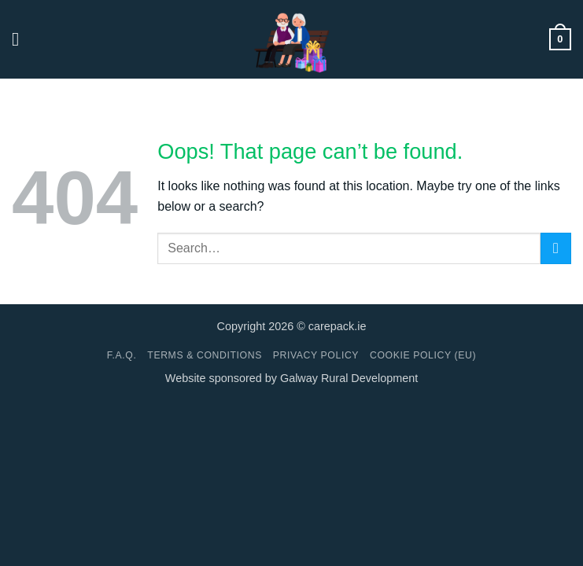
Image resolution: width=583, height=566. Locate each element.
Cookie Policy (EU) (423, 355)
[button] (21, 39)
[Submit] (556, 248)
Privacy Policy (316, 355)
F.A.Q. (122, 355)
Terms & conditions (204, 355)
